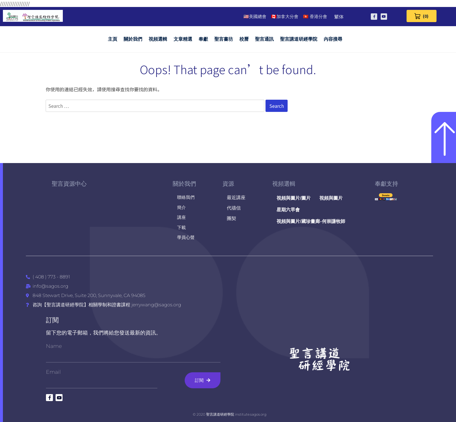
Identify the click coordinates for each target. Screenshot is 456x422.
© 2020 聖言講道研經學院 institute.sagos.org (229, 414)
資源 (228, 183)
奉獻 (203, 39)
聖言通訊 (264, 39)
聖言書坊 (223, 39)
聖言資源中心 (69, 183)
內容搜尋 (333, 39)
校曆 (244, 39)
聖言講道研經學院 (298, 39)
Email (53, 372)
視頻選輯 (158, 39)
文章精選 (183, 39)
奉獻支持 (386, 183)
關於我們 (133, 39)
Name (54, 346)
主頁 (112, 39)
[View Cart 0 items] (422, 16)
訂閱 (52, 320)
